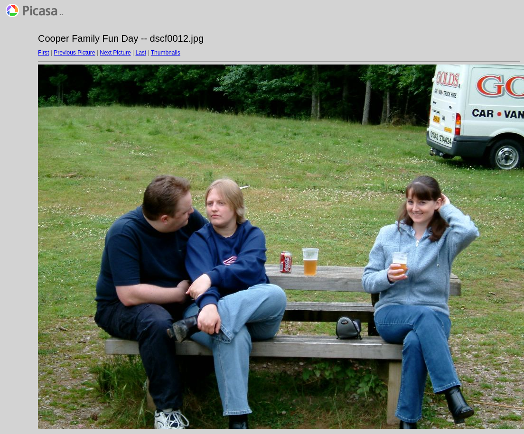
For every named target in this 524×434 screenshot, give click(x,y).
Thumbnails (165, 52)
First (43, 52)
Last (140, 52)
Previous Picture (74, 52)
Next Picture (115, 52)
